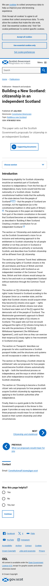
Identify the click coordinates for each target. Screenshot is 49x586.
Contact (28, 546)
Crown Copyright (9, 551)
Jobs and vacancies (27, 551)
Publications (15, 79)
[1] (11, 201)
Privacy (42, 551)
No (8, 498)
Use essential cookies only (25, 45)
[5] (24, 226)
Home (4, 79)
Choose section (24, 164)
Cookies (38, 546)
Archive (19, 546)
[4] (3, 210)
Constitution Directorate (21, 114)
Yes (9, 492)
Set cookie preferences (24, 52)
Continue (8, 514)
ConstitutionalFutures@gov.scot (23, 470)
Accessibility (7, 546)
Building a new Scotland (17, 117)
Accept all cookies (24, 37)
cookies (12, 4)
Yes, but (11, 505)
